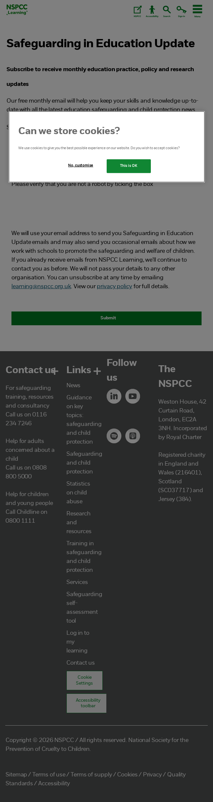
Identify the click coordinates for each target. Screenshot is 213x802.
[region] (107, 147)
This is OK (128, 166)
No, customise (80, 166)
